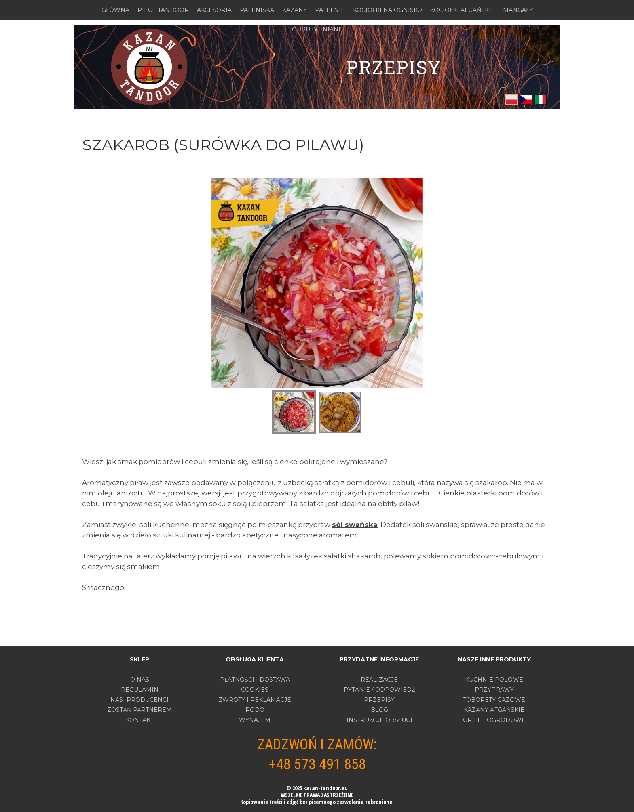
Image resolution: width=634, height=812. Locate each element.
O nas (139, 679)
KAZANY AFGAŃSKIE (494, 709)
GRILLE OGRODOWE (494, 720)
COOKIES (254, 689)
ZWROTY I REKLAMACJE (254, 699)
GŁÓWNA (115, 10)
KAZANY (294, 10)
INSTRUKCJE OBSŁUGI (379, 720)
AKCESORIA (214, 10)
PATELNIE (330, 10)
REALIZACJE (379, 679)
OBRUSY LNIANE (317, 29)
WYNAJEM (255, 720)
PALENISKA (257, 10)
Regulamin (139, 689)
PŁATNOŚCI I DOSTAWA (255, 679)
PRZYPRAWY (494, 689)
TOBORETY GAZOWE (494, 699)
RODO (254, 709)
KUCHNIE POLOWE (494, 679)
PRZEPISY (394, 67)
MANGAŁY (518, 10)
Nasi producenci (139, 699)
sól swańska (355, 524)
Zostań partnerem (139, 709)
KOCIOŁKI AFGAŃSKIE (462, 10)
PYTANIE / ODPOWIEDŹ (379, 689)
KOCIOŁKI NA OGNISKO (387, 10)
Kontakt (140, 720)
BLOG (379, 709)
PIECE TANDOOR (163, 10)
